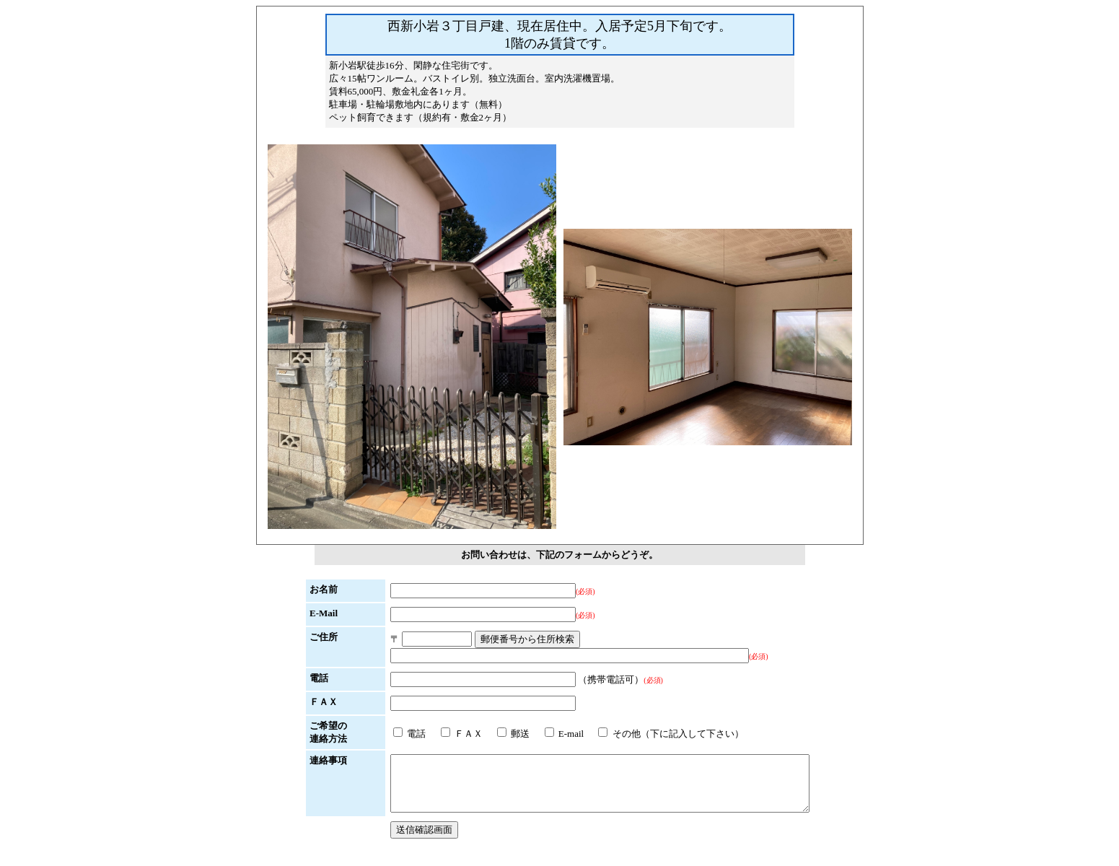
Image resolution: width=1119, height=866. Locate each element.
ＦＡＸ (436, 733)
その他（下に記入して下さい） (645, 733)
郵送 (488, 733)
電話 (384, 733)
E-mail (539, 733)
